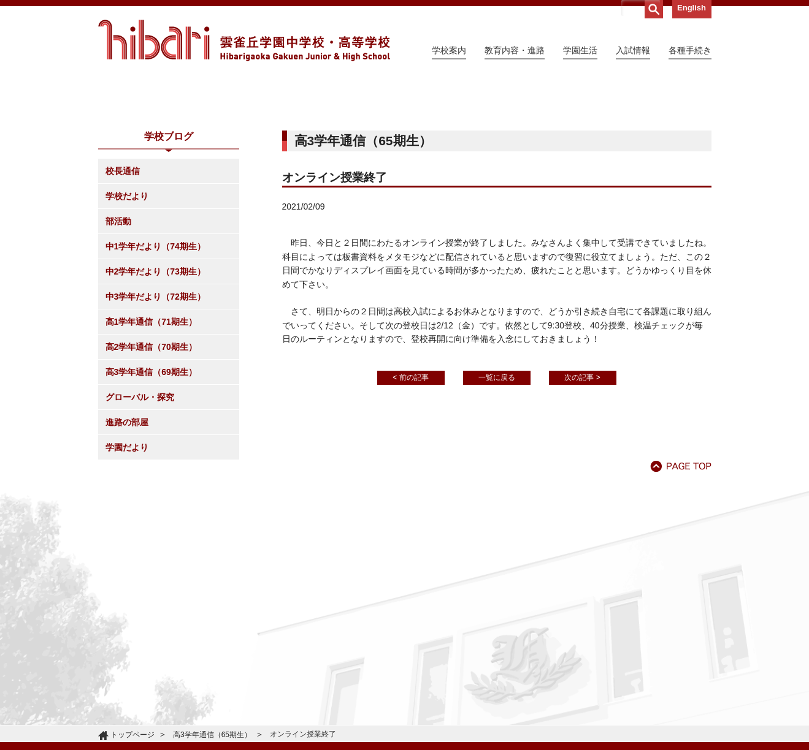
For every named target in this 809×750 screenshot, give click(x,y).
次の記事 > (582, 489)
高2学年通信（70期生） (151, 458)
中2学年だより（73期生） (155, 383)
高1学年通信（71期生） (151, 433)
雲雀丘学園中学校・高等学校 (244, 40)
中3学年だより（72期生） (155, 408)
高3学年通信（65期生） (212, 734)
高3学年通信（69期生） (151, 483)
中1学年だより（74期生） (155, 358)
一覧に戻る (496, 489)
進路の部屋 (126, 534)
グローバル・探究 (139, 508)
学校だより (126, 307)
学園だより (126, 559)
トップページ (132, 734)
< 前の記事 (410, 489)
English (691, 7)
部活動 (118, 333)
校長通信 (122, 282)
